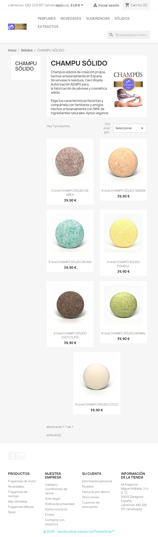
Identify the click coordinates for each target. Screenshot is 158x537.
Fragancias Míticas (21, 507)
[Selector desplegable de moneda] (78, 5)
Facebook (12, 456)
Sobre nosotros (56, 509)
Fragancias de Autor (22, 481)
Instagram (21, 456)
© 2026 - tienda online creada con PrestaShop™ (79, 531)
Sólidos (122, 18)
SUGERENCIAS (98, 18)
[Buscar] (128, 35)
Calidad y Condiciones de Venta (56, 489)
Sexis (12, 512)
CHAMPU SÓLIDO (26, 66)
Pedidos (88, 486)
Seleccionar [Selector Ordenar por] (130, 128)
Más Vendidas (17, 501)
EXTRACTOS (48, 26)
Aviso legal (52, 499)
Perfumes (47, 18)
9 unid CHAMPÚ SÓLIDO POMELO (123, 264)
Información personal (97, 481)
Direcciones (90, 497)
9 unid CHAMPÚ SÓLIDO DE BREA (70, 193)
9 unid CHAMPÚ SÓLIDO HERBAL (123, 333)
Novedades (70, 18)
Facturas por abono (96, 492)
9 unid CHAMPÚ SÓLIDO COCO (96, 404)
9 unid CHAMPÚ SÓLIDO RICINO (70, 262)
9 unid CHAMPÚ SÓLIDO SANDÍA (123, 191)
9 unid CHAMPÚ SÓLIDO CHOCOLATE (70, 335)
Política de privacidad (59, 504)
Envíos (49, 514)
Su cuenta (91, 473)
